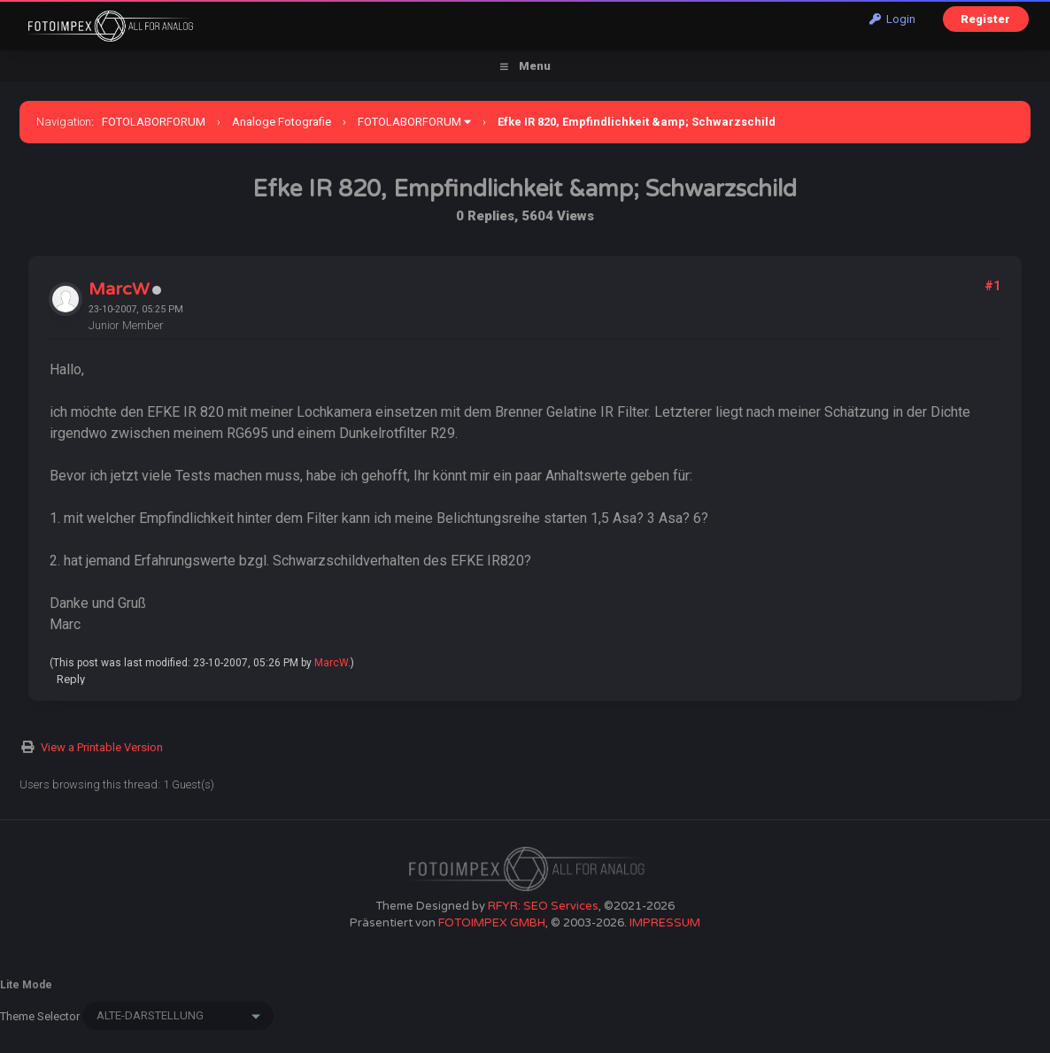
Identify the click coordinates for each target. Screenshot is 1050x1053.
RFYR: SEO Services (543, 906)
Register (985, 19)
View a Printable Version (102, 747)
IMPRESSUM (664, 923)
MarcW (119, 289)
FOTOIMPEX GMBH (491, 923)
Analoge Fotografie (281, 121)
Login (892, 19)
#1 (992, 286)
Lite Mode (26, 985)
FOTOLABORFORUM (153, 121)
